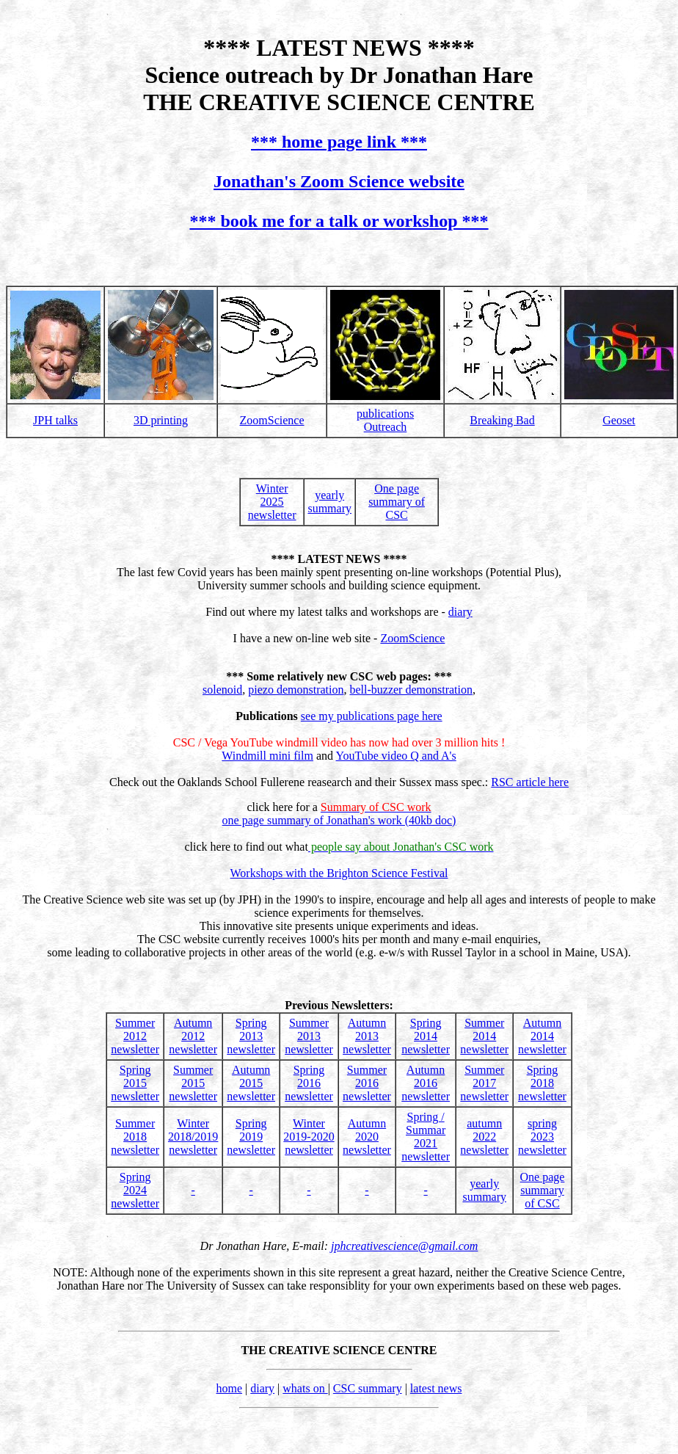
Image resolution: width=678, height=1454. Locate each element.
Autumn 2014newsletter (542, 1036)
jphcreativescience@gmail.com (404, 1246)
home (229, 1388)
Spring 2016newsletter (309, 1083)
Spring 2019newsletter (251, 1136)
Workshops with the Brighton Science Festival (339, 873)
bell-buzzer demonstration (411, 689)
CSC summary (367, 1388)
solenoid (222, 689)
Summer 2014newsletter (484, 1036)
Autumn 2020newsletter (367, 1136)
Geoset (618, 420)
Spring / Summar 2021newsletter (425, 1137)
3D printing (161, 420)
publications (385, 413)
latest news (436, 1388)
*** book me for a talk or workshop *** (338, 220)
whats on (304, 1388)
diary (460, 612)
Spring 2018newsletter (542, 1083)
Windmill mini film (267, 755)
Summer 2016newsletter (367, 1083)
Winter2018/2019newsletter (193, 1136)
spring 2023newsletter (542, 1136)
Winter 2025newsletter (272, 501)
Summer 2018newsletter (135, 1136)
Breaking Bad (502, 420)
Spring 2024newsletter (135, 1190)
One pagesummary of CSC (396, 501)
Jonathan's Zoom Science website (339, 181)
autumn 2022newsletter (484, 1136)
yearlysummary (329, 502)
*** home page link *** (339, 141)
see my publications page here (371, 716)
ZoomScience (272, 420)
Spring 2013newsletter (251, 1036)
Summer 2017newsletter (484, 1083)
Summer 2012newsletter (135, 1036)
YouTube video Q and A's (395, 755)
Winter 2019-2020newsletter (308, 1136)
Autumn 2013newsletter (367, 1036)
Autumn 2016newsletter (425, 1083)
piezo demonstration (295, 689)
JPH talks (55, 420)
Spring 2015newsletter (135, 1083)
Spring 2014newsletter (425, 1036)
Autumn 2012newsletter (193, 1036)
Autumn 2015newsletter (251, 1083)
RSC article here (530, 782)
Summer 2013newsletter (309, 1036)
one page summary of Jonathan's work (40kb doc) (339, 820)
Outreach (385, 427)
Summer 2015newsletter (193, 1083)
